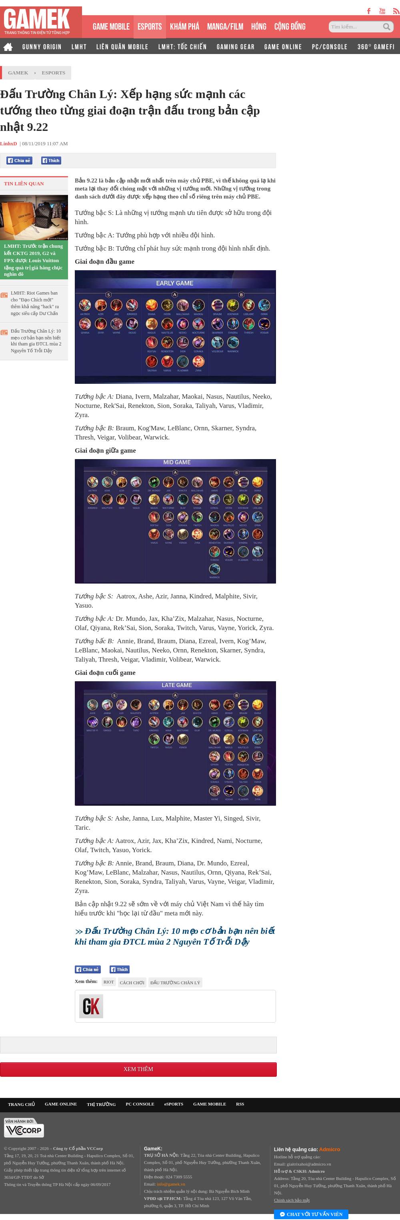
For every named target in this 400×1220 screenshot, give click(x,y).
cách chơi (132, 982)
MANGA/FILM (225, 25)
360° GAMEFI (376, 46)
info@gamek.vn (171, 1184)
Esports (54, 73)
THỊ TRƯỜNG (101, 1104)
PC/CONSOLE (330, 46)
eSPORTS (150, 25)
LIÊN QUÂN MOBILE (122, 46)
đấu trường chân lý (175, 982)
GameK (18, 73)
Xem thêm (138, 1069)
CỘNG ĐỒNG (290, 25)
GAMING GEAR (236, 46)
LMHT (79, 46)
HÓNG (258, 25)
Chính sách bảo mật (292, 1200)
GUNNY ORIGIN (42, 46)
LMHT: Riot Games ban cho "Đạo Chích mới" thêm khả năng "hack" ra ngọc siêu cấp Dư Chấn (35, 303)
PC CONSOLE (140, 1104)
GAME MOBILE (111, 25)
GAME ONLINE (283, 46)
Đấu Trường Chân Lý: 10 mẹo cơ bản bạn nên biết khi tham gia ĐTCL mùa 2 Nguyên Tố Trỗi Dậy (36, 340)
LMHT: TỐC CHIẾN (182, 46)
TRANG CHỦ (21, 1104)
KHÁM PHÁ (184, 25)
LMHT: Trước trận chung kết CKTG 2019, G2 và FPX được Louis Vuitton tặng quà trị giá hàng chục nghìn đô (33, 260)
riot (109, 981)
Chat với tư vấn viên (311, 1214)
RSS (240, 1104)
